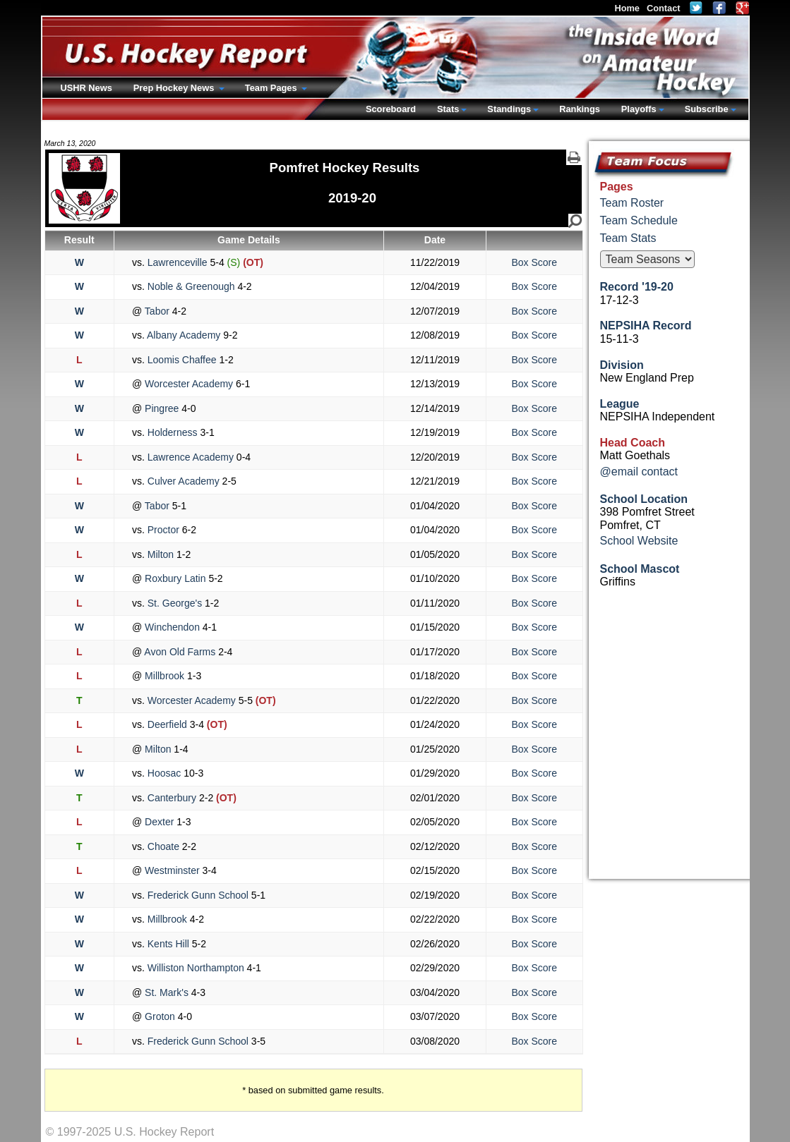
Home (627, 8)
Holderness (173, 432)
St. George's (175, 603)
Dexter (159, 821)
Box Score (534, 262)
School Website (639, 541)
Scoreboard (391, 109)
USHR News (86, 88)
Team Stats (628, 238)
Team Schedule (639, 220)
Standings (509, 109)
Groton (160, 1016)
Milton (160, 554)
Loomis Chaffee (182, 359)
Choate (163, 846)
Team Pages (272, 88)
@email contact (639, 472)
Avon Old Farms (180, 651)
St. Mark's (166, 992)
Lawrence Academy (191, 457)
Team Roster (632, 203)
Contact (664, 8)
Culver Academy (183, 481)
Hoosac (164, 773)
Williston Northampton (196, 967)
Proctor (163, 529)
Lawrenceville (177, 262)
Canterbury (172, 797)
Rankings (579, 109)
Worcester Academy (189, 383)
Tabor (157, 311)
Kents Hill (168, 943)
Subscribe (707, 109)
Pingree (161, 408)
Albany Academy (184, 335)
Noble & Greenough (191, 286)
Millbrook (164, 675)
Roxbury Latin (175, 578)
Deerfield (167, 724)
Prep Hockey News (175, 88)
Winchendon (172, 627)
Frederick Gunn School (198, 895)
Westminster (172, 870)
